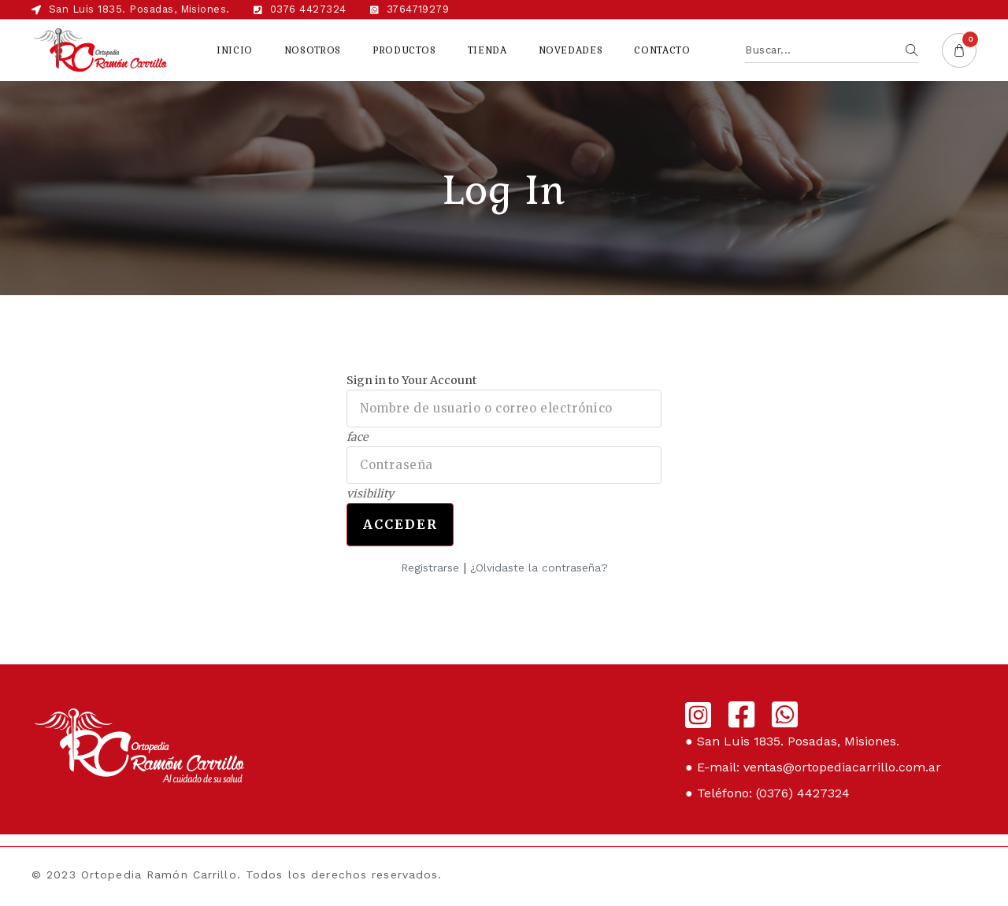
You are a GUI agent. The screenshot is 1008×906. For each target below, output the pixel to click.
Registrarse (430, 567)
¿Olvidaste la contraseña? (539, 567)
